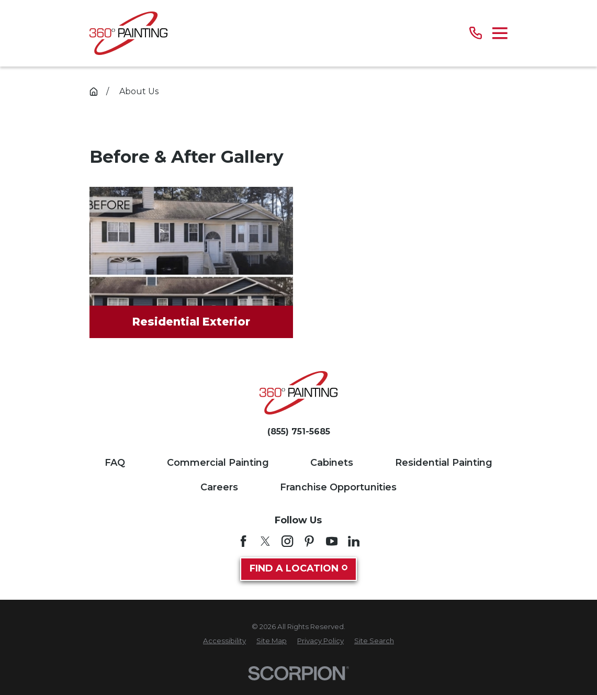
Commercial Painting (218, 462)
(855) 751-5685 (298, 432)
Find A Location (299, 568)
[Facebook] (243, 541)
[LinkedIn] (353, 541)
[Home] (128, 33)
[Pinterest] (309, 541)
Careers (219, 487)
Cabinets (331, 462)
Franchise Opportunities (338, 487)
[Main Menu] (500, 33)
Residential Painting (443, 462)
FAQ (115, 462)
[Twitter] (265, 541)
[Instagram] (287, 541)
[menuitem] (224, 641)
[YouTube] (331, 541)
